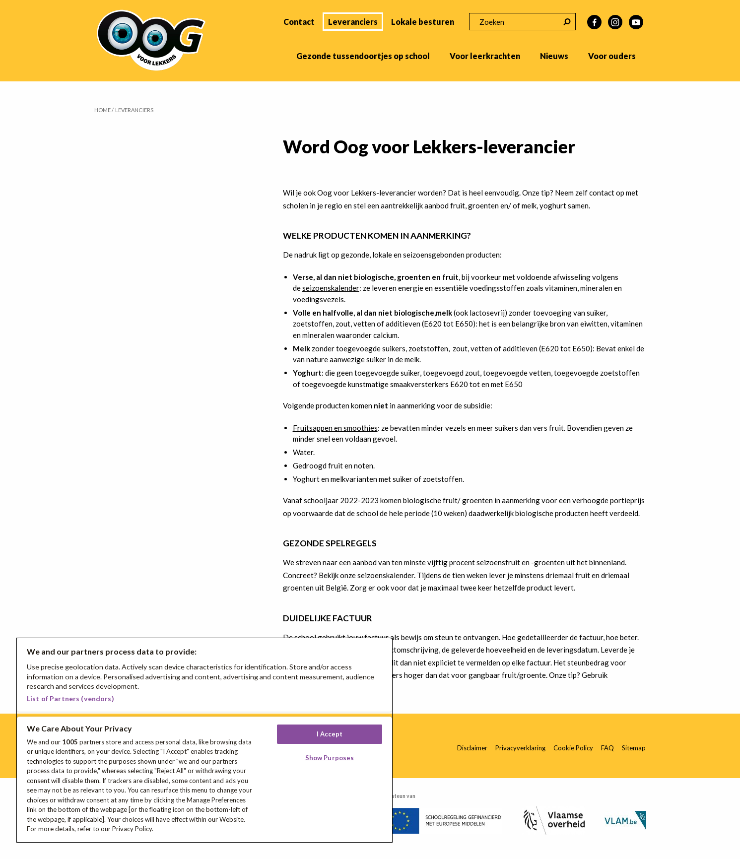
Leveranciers (353, 21)
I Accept (330, 734)
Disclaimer (472, 748)
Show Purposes (329, 758)
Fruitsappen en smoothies (335, 427)
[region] (204, 740)
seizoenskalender (330, 287)
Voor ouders (612, 56)
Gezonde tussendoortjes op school (363, 56)
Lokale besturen (422, 21)
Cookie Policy (573, 748)
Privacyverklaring (520, 748)
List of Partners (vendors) (70, 698)
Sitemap (634, 748)
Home (102, 110)
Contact (299, 21)
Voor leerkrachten (485, 56)
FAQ (607, 748)
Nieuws (554, 56)
